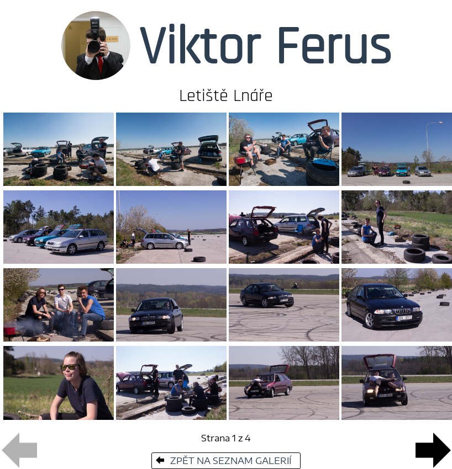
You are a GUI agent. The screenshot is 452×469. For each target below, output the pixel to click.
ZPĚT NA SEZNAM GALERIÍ (222, 460)
